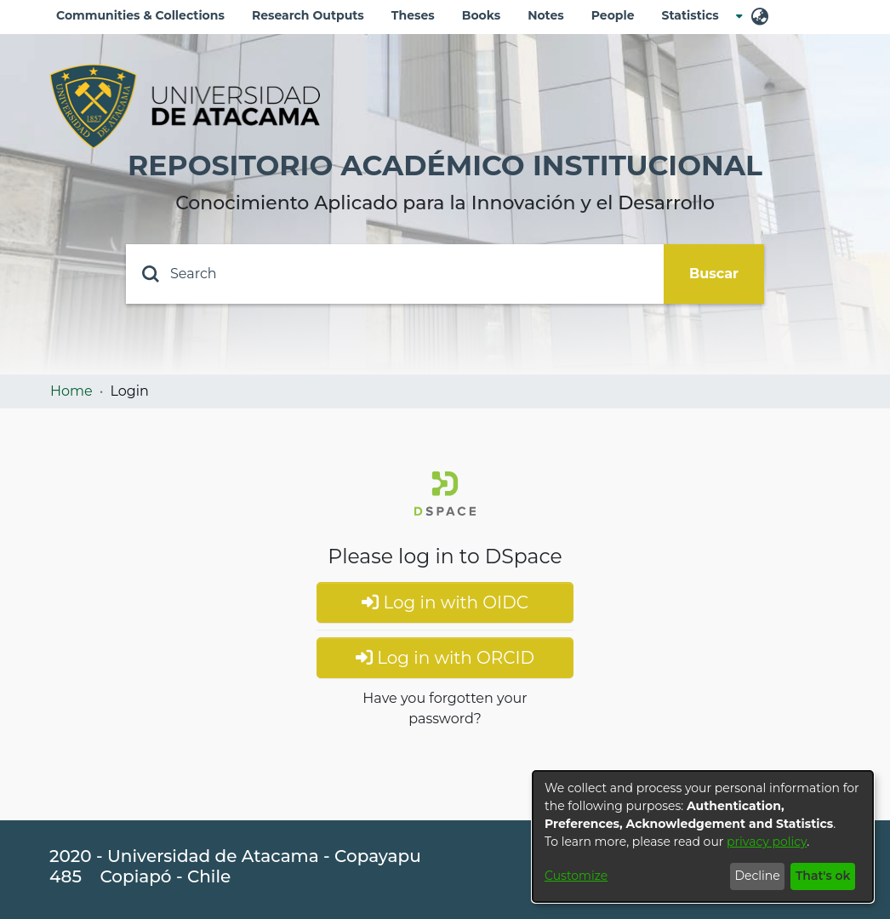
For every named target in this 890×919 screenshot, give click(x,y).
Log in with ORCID (445, 658)
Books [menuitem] (481, 15)
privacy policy (767, 841)
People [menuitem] (613, 15)
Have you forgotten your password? (444, 708)
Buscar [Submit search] (714, 273)
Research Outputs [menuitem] (308, 15)
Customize (576, 875)
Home (71, 391)
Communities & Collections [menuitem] (140, 15)
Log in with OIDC (445, 602)
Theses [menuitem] (413, 15)
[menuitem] (695, 15)
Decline (756, 875)
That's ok (823, 875)
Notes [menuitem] (546, 15)
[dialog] (703, 836)
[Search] (395, 274)
